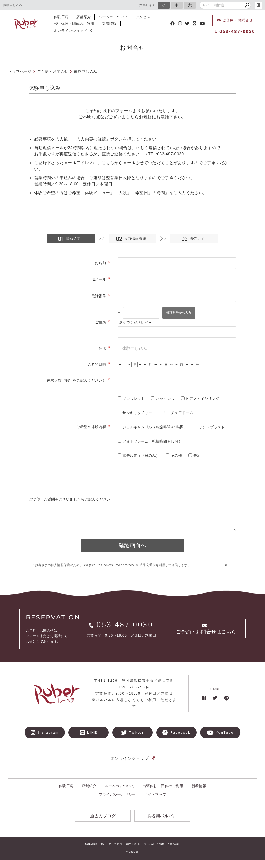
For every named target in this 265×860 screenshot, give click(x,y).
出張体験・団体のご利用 (74, 23)
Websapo (132, 851)
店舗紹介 (83, 17)
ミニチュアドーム (178, 412)
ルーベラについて (113, 17)
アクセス (143, 17)
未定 (197, 455)
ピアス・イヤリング (202, 398)
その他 (176, 455)
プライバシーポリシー (117, 794)
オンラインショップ (73, 30)
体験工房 (61, 17)
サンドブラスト (212, 426)
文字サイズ (147, 5)
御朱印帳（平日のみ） (140, 455)
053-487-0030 (235, 31)
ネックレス (165, 398)
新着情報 (109, 23)
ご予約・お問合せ (235, 20)
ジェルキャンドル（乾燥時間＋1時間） (154, 426)
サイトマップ (155, 794)
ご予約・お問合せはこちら (206, 629)
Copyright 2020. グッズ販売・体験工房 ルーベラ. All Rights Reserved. (132, 844)
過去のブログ (103, 816)
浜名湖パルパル (162, 816)
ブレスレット (133, 398)
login (258, 5)
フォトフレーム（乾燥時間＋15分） (152, 441)
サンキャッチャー (137, 412)
